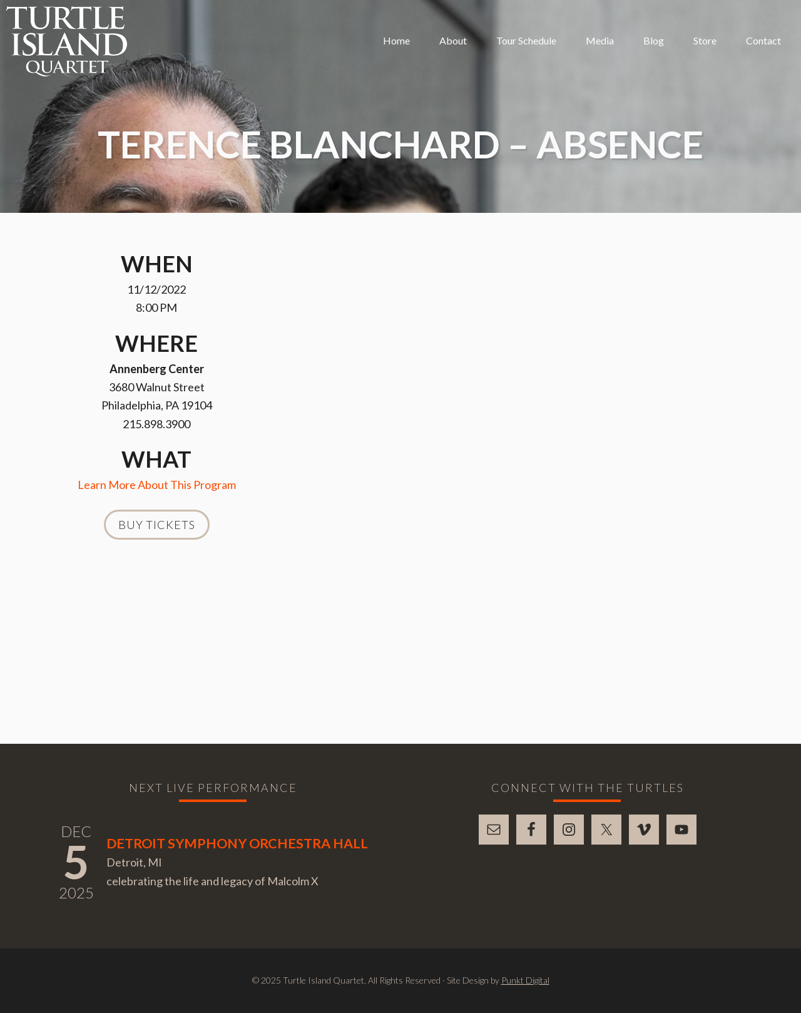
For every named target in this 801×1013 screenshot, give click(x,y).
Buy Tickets (156, 525)
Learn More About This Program (157, 484)
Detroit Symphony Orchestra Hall (237, 843)
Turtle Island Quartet (66, 41)
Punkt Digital (525, 980)
